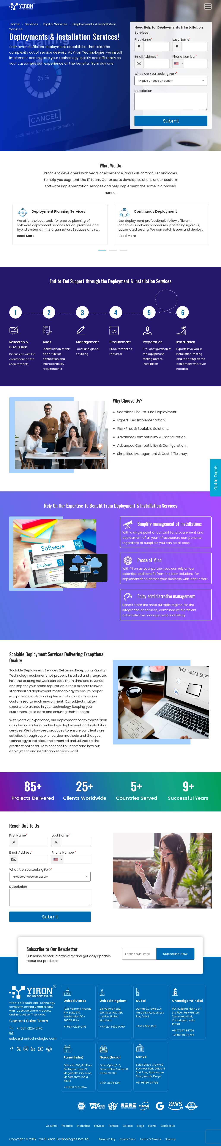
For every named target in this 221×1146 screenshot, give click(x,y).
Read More (25, 236)
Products (67, 1126)
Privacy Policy (107, 1139)
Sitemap (170, 1139)
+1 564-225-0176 (25, 1028)
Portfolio (113, 1126)
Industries (83, 1126)
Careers (128, 1126)
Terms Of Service (150, 1139)
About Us (51, 1126)
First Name (143, 39)
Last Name (181, 39)
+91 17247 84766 (183, 1030)
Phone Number (184, 56)
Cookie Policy (128, 1139)
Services (31, 24)
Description (143, 91)
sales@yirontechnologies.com (33, 1036)
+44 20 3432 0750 (112, 1027)
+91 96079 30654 (75, 1087)
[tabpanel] (60, 224)
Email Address (146, 56)
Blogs (140, 1126)
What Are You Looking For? (155, 74)
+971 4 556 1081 (146, 1026)
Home (15, 24)
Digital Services (55, 24)
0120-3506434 (110, 1083)
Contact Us (168, 1126)
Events (152, 1126)
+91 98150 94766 (183, 1035)
